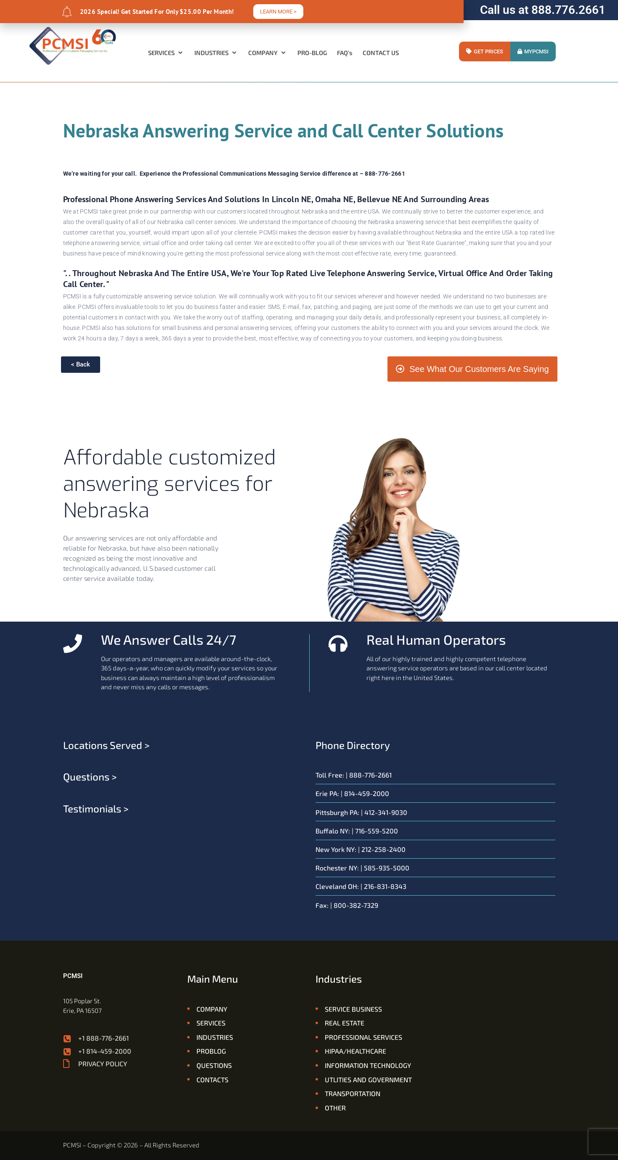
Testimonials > (96, 808)
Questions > (90, 776)
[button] (166, 52)
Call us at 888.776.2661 (542, 10)
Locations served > (106, 745)
